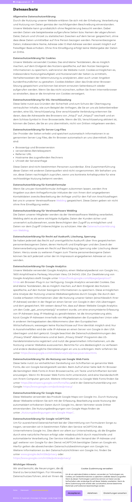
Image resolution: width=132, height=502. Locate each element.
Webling (61, 200)
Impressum (25, 490)
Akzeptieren (74, 499)
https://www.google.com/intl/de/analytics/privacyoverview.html (58, 353)
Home (15, 490)
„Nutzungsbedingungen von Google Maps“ (47, 412)
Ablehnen (92, 499)
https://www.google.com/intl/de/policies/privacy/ (42, 458)
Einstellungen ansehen (115, 499)
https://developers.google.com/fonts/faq (45, 382)
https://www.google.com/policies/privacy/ (47, 386)
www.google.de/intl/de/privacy (39, 454)
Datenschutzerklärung (40, 490)
